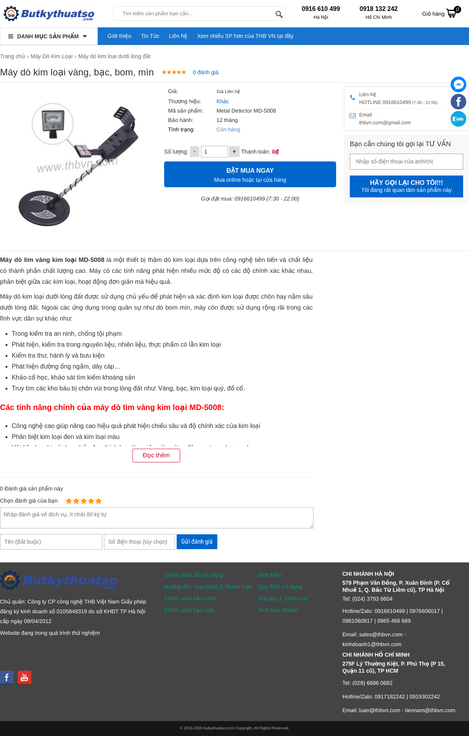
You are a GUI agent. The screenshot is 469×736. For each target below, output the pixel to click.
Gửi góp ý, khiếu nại (282, 598)
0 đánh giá (205, 72)
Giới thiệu (119, 36)
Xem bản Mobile (278, 610)
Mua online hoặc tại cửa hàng (250, 174)
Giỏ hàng (441, 13)
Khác (223, 101)
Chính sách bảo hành (190, 598)
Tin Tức (150, 36)
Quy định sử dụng (280, 587)
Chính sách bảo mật (189, 610)
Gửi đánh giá (197, 541)
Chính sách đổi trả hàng (193, 575)
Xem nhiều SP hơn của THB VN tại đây (245, 36)
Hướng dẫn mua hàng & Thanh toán (208, 587)
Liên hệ (178, 36)
